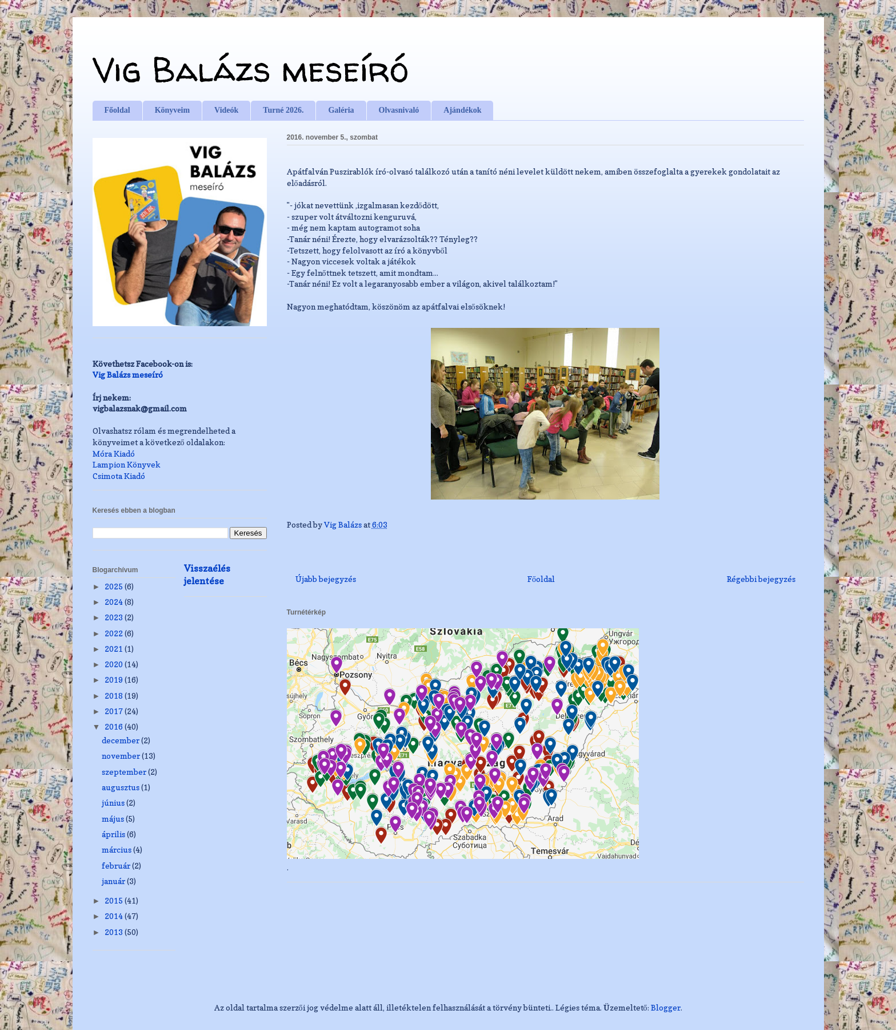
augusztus (121, 787)
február (117, 865)
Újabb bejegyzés (325, 579)
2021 (115, 648)
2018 (115, 695)
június (114, 802)
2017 (115, 711)
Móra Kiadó (114, 453)
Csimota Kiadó (119, 476)
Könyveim (172, 110)
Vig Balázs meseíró (251, 69)
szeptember (125, 772)
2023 (115, 617)
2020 (115, 664)
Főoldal (117, 110)
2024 (115, 602)
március (117, 849)
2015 (115, 900)
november (122, 755)
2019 (115, 679)
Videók (226, 110)
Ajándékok (462, 110)
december (121, 740)
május (114, 818)
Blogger (666, 1007)
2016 (115, 726)
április (114, 834)
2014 (115, 916)
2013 (115, 932)
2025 (115, 586)
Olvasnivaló (399, 110)
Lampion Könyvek (127, 464)
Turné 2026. (283, 110)
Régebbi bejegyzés (761, 579)
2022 (115, 633)
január (114, 881)
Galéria (341, 110)
